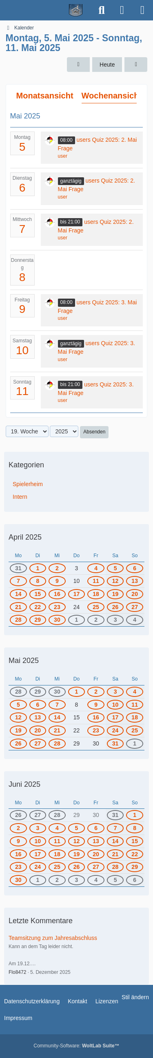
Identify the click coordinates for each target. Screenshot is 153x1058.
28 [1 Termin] (18, 619)
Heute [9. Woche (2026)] (107, 64)
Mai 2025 (24, 660)
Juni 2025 (24, 784)
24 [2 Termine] (38, 867)
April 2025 (25, 537)
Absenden (94, 432)
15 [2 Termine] (134, 841)
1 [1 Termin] (37, 568)
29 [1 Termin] (38, 619)
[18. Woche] (78, 64)
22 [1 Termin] (38, 607)
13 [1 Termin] (134, 581)
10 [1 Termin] (115, 704)
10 (22, 350)
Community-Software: (76, 1046)
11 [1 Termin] (96, 581)
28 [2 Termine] (115, 867)
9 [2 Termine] (18, 841)
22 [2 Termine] (134, 854)
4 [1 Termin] (96, 568)
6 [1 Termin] (134, 568)
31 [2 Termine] (18, 568)
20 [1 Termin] (38, 730)
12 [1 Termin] (115, 581)
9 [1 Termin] (57, 581)
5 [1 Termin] (115, 568)
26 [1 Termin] (115, 607)
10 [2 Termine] (38, 841)
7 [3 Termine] (115, 828)
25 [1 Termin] (96, 607)
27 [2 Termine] (96, 867)
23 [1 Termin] (57, 607)
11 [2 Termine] (57, 841)
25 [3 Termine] (57, 867)
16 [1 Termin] (57, 594)
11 (22, 391)
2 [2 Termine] (96, 619)
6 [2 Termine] (96, 828)
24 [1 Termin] (115, 730)
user (62, 156)
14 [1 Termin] (18, 594)
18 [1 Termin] (134, 717)
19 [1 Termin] (18, 730)
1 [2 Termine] (134, 743)
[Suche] (101, 10)
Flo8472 (17, 972)
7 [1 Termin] (18, 581)
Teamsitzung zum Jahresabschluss (53, 938)
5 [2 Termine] (76, 828)
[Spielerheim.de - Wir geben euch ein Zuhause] (46, 10)
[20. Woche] (135, 64)
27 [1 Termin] (134, 607)
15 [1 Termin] (38, 594)
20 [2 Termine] (134, 594)
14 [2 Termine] (115, 841)
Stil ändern (135, 997)
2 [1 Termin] (57, 568)
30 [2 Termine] (57, 619)
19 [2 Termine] (115, 594)
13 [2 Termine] (96, 841)
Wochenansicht (112, 95)
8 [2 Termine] (134, 828)
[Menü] (142, 10)
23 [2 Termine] (18, 867)
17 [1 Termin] (76, 594)
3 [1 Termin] (115, 619)
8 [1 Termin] (37, 581)
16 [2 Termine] (18, 854)
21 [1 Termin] (57, 730)
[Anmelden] (122, 10)
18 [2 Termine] (96, 594)
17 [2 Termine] (38, 854)
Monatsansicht (44, 95)
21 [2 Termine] (18, 607)
